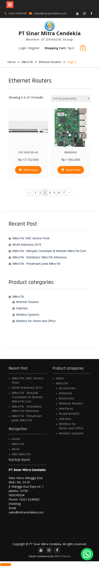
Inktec (60, 378)
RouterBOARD (69, 414)
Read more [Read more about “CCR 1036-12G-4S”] (31, 170)
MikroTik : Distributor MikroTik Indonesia (39, 257)
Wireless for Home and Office (36, 321)
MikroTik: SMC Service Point (31, 238)
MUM (16, 449)
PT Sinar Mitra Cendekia (50, 33)
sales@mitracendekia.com (50, 13)
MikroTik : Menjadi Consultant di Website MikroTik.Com (49, 251)
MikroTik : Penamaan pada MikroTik (36, 263)
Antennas (65, 393)
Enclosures (66, 398)
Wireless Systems (27, 314)
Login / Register (29, 48)
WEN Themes (62, 556)
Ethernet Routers (50, 62)
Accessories (67, 388)
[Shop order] (70, 98)
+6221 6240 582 (17, 13)
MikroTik (27, 62)
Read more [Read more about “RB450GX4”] (73, 170)
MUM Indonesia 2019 (26, 244)
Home (11, 62)
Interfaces (66, 408)
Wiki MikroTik (21, 454)
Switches (22, 308)
